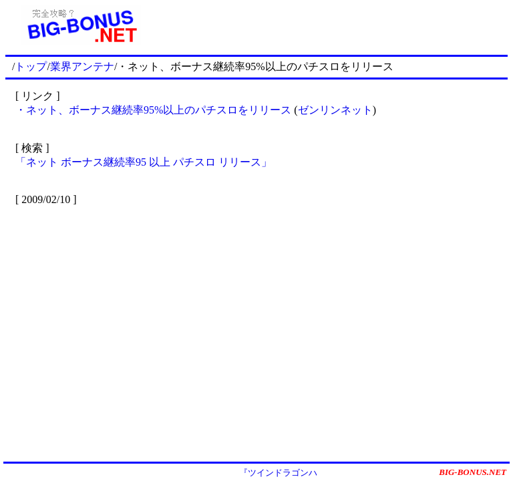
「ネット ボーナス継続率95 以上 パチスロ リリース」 (143, 162)
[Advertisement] (332, 25)
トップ (31, 66)
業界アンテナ (82, 66)
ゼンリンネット (335, 110)
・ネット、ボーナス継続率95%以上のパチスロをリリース (154, 110)
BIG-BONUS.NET (472, 472)
